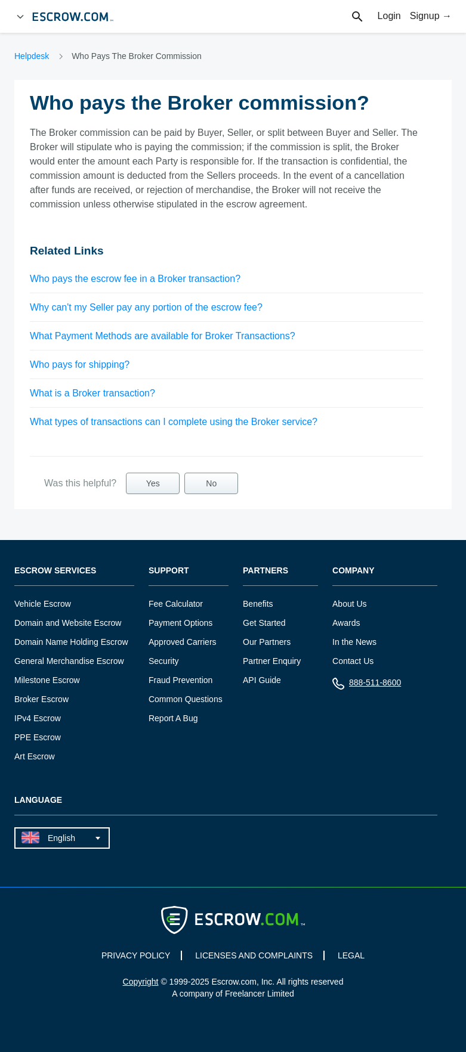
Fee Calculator (176, 604)
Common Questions (186, 699)
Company (353, 570)
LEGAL (351, 955)
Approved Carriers (183, 642)
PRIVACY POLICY (135, 955)
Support (169, 570)
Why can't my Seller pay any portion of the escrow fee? (146, 307)
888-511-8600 (366, 685)
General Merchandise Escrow (69, 661)
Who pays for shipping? (79, 364)
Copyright (141, 981)
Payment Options (180, 623)
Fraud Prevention (180, 680)
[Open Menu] (20, 17)
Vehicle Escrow (42, 604)
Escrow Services (55, 570)
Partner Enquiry (272, 661)
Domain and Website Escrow (67, 623)
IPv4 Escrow (37, 718)
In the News (354, 642)
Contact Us (353, 661)
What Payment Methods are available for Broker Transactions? (162, 336)
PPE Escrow (37, 737)
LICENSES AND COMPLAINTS (254, 955)
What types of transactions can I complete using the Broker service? (173, 422)
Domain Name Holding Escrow (71, 642)
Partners (265, 570)
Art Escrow (34, 756)
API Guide (262, 680)
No (211, 483)
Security (164, 661)
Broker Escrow (41, 699)
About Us (349, 604)
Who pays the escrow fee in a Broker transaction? (135, 279)
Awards (346, 623)
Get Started (264, 623)
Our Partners (267, 642)
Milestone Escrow (47, 680)
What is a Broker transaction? (92, 393)
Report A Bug (173, 718)
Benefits (258, 604)
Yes (153, 483)
